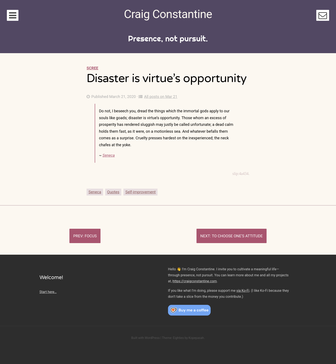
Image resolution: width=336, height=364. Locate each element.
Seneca (108, 155)
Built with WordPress (145, 338)
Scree (92, 68)
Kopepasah (196, 338)
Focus (91, 236)
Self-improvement (140, 192)
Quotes (113, 192)
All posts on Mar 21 (158, 96)
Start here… (48, 292)
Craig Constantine (168, 14)
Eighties (178, 338)
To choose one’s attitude (237, 236)
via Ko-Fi (242, 291)
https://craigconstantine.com (194, 281)
